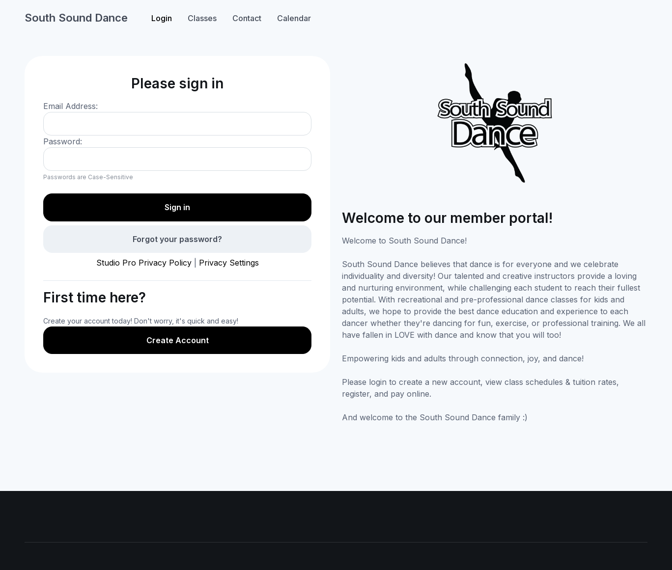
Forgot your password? (177, 239)
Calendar (294, 18)
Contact (246, 18)
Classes (202, 18)
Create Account (177, 340)
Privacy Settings (229, 263)
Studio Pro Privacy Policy (144, 263)
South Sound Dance (76, 17)
